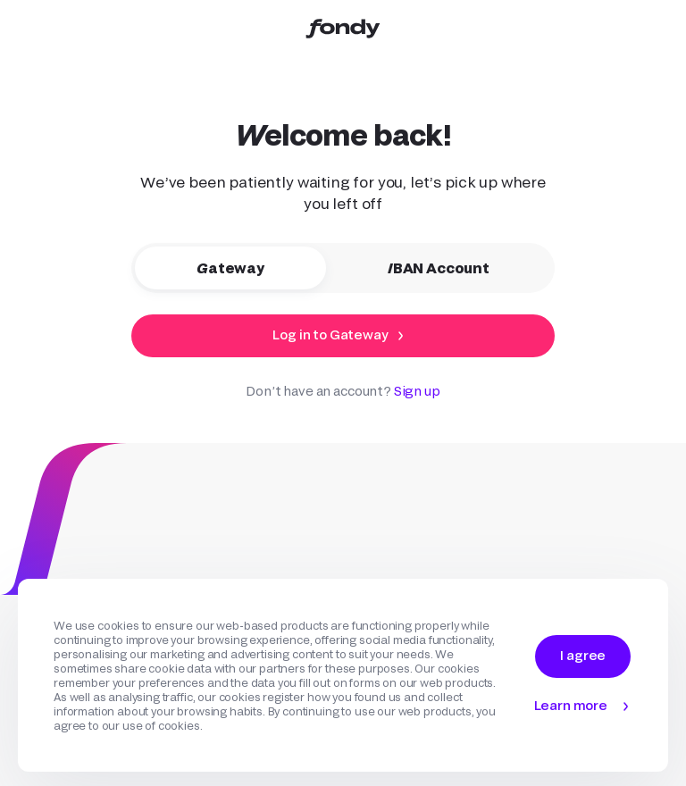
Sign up (417, 390)
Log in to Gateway (330, 334)
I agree (583, 655)
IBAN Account (452, 268)
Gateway (244, 268)
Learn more (570, 705)
